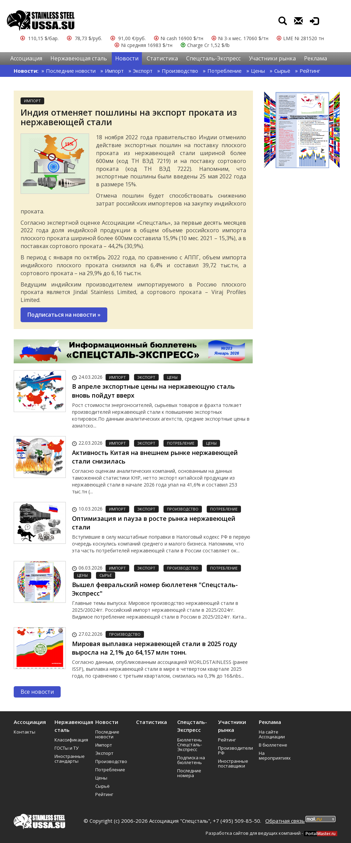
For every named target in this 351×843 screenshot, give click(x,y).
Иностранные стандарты (70, 758)
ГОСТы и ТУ (66, 748)
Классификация (71, 739)
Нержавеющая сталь (78, 58)
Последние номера (189, 773)
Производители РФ (235, 750)
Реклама (315, 58)
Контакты (24, 731)
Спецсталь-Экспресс (213, 58)
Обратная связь (285, 820)
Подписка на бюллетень (191, 760)
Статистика (162, 58)
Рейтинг (310, 70)
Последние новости (71, 70)
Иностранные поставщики (233, 763)
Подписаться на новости (63, 314)
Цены (258, 70)
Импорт (114, 70)
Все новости (37, 691)
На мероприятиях (275, 755)
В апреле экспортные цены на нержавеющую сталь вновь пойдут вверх (153, 390)
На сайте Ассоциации (272, 734)
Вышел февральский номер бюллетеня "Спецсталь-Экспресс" (155, 589)
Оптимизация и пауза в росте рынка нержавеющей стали (153, 522)
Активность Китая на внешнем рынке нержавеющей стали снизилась (155, 457)
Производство (180, 70)
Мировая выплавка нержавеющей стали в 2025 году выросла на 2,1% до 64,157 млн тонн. (154, 648)
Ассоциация (26, 58)
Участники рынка (272, 58)
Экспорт (143, 70)
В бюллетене (273, 744)
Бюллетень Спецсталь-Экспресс (189, 744)
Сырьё (282, 70)
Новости (126, 58)
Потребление (224, 70)
